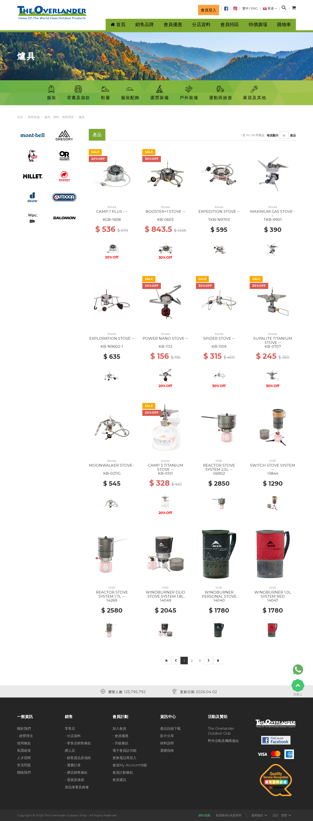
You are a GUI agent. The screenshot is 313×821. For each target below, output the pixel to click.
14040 (219, 600)
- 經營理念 (25, 736)
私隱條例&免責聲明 (228, 815)
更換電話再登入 (124, 758)
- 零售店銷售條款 (78, 743)
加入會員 (119, 728)
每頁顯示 (273, 135)
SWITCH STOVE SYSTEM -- (272, 467)
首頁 (20, 117)
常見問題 (24, 765)
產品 (293, 135)
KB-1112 (165, 346)
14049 (165, 600)
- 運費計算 (73, 765)
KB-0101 (165, 473)
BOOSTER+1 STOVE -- (165, 211)
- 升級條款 (120, 743)
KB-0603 (165, 219)
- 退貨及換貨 (74, 780)
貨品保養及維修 (77, 787)
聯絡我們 (24, 772)
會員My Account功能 (129, 765)
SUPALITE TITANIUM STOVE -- (272, 340)
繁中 (245, 8)
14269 (111, 600)
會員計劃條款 (122, 772)
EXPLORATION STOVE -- (111, 338)
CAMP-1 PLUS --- (111, 211)
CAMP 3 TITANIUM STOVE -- (165, 467)
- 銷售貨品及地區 (78, 758)
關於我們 (24, 728)
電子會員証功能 (124, 750)
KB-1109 (219, 346)
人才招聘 (24, 758)
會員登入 (208, 10)
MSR (219, 460)
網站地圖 (204, 815)
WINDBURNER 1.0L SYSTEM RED (272, 594)
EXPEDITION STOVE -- (219, 211)
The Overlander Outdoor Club (221, 731)
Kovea (112, 207)
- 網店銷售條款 (76, 772)
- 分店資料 (73, 736)
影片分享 (167, 736)
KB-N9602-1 (112, 346)
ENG (254, 8)
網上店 (70, 750)
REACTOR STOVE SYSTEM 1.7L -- (112, 594)
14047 (272, 600)
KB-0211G (112, 473)
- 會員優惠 (120, 736)
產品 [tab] (97, 134)
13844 (272, 473)
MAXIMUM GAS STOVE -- (272, 213)
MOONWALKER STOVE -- (112, 467)
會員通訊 (119, 780)
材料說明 (167, 743)
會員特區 (229, 24)
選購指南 (167, 750)
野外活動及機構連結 (223, 741)
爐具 (82, 117)
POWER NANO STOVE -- (165, 338)
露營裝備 (34, 117)
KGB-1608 (112, 219)
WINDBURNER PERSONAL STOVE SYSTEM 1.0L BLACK (219, 596)
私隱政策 (24, 750)
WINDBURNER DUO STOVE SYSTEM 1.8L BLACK (165, 596)
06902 (219, 473)
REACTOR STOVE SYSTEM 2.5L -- (219, 467)
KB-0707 (273, 346)
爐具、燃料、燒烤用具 (59, 117)
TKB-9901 (273, 219)
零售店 (70, 728)
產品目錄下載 (170, 728)
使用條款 (24, 743)
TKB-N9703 (219, 219)
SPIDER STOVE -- (219, 338)
